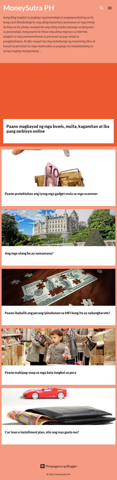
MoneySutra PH (62, 474)
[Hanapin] (101, 8)
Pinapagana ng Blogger (58, 466)
